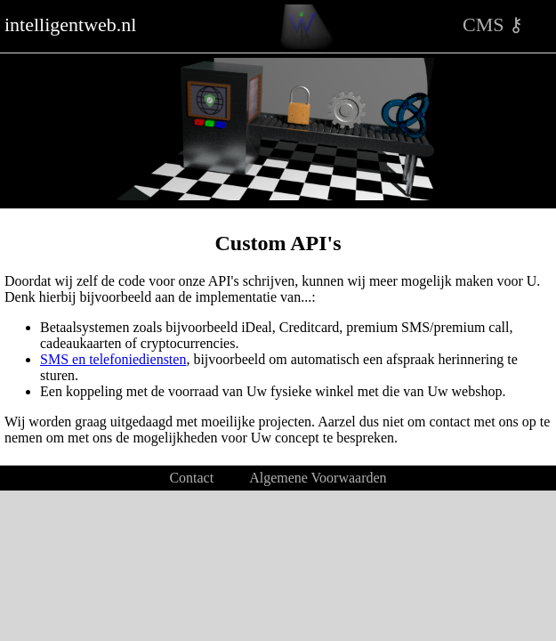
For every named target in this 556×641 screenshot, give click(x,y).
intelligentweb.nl (70, 24)
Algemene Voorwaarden (317, 477)
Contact (191, 477)
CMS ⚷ (493, 24)
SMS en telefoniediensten (113, 359)
